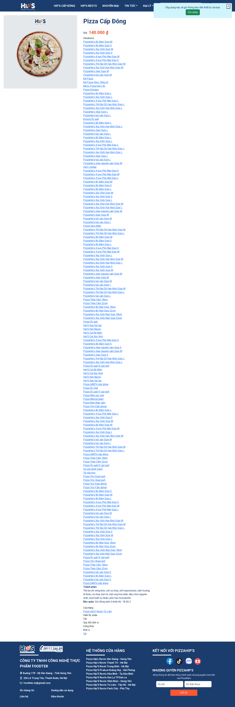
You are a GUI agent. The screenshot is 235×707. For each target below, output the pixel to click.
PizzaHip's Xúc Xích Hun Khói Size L (102, 108)
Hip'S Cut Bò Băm (92, 332)
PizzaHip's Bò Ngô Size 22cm (99, 310)
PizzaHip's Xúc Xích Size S (97, 52)
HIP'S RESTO (89, 5)
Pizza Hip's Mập (92, 226)
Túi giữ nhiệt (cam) (93, 469)
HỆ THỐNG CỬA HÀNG (105, 651)
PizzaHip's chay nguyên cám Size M (102, 163)
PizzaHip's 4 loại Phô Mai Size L (101, 100)
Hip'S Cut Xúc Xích (93, 336)
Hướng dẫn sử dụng (62, 690)
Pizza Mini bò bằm (93, 399)
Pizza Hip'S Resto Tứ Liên (97, 611)
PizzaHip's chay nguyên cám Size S (102, 347)
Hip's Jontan (89, 167)
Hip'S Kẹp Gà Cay (92, 325)
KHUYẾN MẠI (110, 5)
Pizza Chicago (91, 89)
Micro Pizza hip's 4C (94, 86)
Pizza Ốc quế (90, 321)
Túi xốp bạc (89, 472)
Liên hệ (24, 696)
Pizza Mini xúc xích (93, 395)
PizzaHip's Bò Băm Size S (97, 45)
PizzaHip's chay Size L (95, 111)
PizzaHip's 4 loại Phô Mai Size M (101, 56)
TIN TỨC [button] (129, 5)
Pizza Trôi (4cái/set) (94, 480)
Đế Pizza (88, 78)
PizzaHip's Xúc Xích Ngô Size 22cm (102, 318)
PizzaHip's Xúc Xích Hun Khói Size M (103, 67)
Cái (85, 633)
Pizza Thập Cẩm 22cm (95, 303)
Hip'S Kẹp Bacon (92, 329)
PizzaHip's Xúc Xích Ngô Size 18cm (102, 314)
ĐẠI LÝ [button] (147, 5)
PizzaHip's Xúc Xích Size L (97, 97)
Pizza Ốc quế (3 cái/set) (96, 391)
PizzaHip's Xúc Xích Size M (98, 49)
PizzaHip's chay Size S (95, 354)
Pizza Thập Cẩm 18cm (95, 299)
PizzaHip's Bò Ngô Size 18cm (99, 307)
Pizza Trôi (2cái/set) (94, 476)
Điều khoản (57, 696)
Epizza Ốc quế (91, 119)
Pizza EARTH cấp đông (95, 384)
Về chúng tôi (27, 690)
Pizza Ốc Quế (90, 388)
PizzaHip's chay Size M (96, 71)
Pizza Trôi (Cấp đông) (95, 406)
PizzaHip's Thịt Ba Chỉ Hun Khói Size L (104, 104)
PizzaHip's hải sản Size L (97, 115)
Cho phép (193, 12)
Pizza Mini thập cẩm (94, 402)
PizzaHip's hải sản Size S (97, 572)
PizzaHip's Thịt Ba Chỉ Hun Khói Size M (104, 63)
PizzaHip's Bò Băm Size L (97, 93)
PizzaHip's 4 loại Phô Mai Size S (101, 60)
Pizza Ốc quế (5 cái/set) (96, 365)
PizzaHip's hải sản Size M (97, 75)
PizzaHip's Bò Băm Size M (97, 41)
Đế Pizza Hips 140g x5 (95, 82)
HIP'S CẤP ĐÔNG (64, 5)
